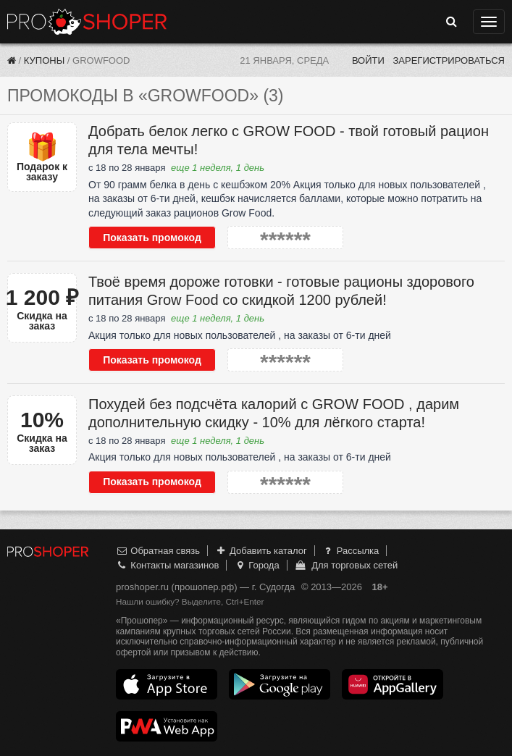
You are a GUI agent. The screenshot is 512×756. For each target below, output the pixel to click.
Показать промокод (152, 237)
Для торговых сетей (346, 565)
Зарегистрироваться (449, 60)
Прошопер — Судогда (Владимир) (87, 21)
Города (257, 565)
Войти (368, 60)
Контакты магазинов (167, 565)
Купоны (44, 60)
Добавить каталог (261, 550)
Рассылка (350, 550)
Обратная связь (158, 550)
